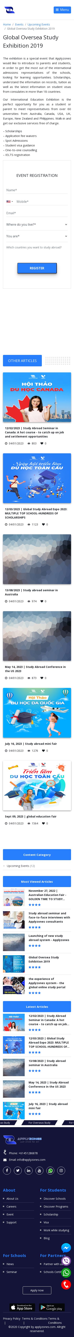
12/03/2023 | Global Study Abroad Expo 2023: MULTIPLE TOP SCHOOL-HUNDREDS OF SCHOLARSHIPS (36, 513)
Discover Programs (56, 1206)
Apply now (37, 1290)
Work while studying (56, 1230)
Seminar (12, 1272)
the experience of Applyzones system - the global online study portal (47, 983)
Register (37, 268)
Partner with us (53, 1264)
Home (7, 24)
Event (10, 1214)
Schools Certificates (56, 1272)
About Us (12, 1198)
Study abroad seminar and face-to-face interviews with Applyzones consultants (49, 917)
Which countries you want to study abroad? (34, 247)
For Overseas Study (37, 1122)
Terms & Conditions (35, 1318)
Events (19, 24)
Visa (46, 1222)
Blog (47, 1238)
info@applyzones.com (31, 1160)
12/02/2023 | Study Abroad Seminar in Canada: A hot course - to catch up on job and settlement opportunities (34, 432)
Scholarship (51, 1214)
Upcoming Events (39, 24)
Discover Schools (55, 1198)
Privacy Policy (11, 1318)
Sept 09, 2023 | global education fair (30, 816)
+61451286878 (28, 1153)
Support (12, 1222)
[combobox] (10, 201)
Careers (11, 1206)
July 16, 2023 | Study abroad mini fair (31, 744)
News (10, 1264)
